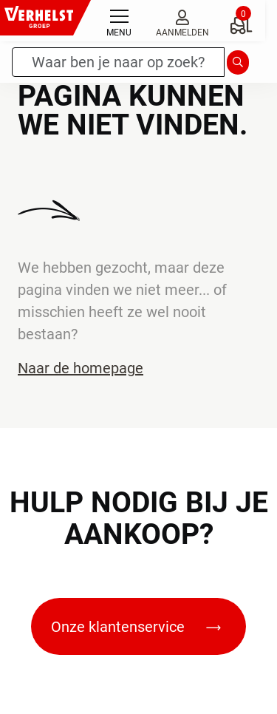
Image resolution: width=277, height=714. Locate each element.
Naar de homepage (80, 368)
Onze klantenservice (136, 627)
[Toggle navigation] (119, 21)
